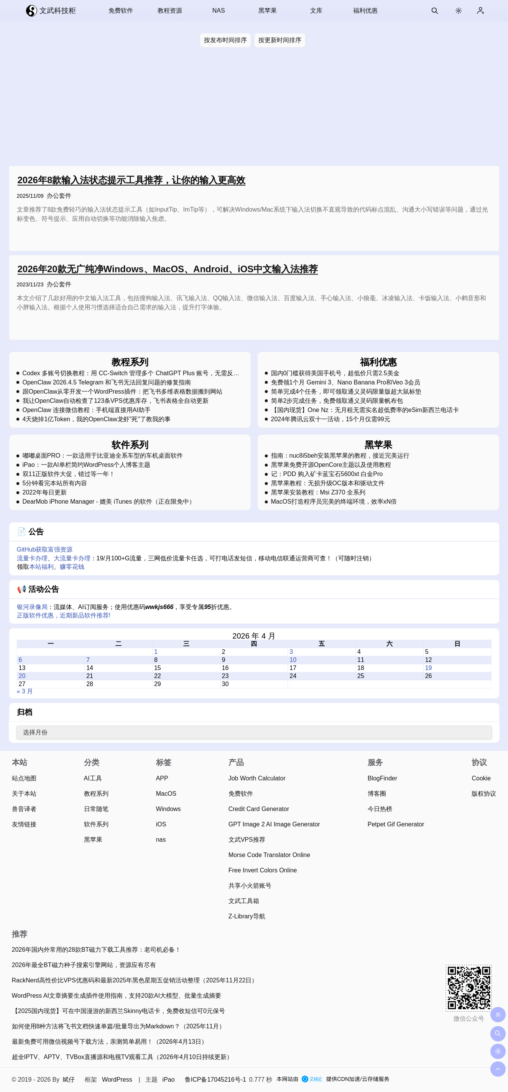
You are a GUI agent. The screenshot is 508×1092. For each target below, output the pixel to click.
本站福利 (41, 566)
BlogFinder (382, 778)
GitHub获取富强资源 (45, 549)
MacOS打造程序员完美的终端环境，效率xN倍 (334, 502)
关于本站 (24, 793)
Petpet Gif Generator (396, 824)
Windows (168, 809)
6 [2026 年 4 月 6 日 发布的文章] (20, 660)
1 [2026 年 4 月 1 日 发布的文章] (156, 652)
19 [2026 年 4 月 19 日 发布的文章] (428, 668)
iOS (161, 824)
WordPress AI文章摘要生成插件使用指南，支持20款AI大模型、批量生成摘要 (116, 995)
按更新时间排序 (279, 40)
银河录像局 (32, 607)
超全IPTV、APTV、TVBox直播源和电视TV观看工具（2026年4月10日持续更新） (122, 1057)
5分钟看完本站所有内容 (55, 483)
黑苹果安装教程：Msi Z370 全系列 (318, 492)
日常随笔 (96, 809)
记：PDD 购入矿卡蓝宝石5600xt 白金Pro (327, 474)
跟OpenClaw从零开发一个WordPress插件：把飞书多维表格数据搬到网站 (123, 392)
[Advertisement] (254, 108)
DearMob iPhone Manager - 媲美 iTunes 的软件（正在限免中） (109, 502)
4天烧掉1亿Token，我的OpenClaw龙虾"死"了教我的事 (97, 419)
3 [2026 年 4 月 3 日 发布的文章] (291, 652)
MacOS (166, 793)
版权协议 (484, 793)
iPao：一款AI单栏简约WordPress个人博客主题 (87, 465)
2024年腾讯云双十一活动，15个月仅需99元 (330, 419)
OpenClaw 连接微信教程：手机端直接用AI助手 (87, 410)
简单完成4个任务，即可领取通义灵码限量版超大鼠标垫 (346, 392)
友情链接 (24, 824)
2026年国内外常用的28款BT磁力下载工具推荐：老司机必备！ (96, 949)
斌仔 (68, 1079)
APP (162, 778)
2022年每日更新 (45, 492)
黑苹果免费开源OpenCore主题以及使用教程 (331, 465)
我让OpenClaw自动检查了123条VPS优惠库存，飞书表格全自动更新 (116, 401)
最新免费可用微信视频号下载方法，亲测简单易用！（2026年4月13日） (109, 1041)
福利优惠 (365, 10)
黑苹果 (267, 10)
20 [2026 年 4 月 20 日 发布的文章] (22, 676)
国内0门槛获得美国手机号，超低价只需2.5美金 (335, 373)
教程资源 (170, 10)
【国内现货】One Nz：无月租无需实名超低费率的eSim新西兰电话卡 (365, 410)
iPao (169, 1079)
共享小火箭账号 (250, 885)
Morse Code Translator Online (269, 855)
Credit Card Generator (259, 809)
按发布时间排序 (225, 40)
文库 (316, 10)
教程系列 (96, 793)
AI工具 (93, 778)
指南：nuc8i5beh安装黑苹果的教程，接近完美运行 (340, 456)
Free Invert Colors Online (263, 870)
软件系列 (96, 824)
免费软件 (121, 10)
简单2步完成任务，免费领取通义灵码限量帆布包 (337, 401)
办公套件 (59, 195)
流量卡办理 (32, 558)
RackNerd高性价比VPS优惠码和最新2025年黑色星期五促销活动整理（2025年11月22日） (135, 980)
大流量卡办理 (72, 558)
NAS (218, 10)
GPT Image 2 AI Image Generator (274, 824)
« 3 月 (25, 691)
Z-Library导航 (247, 916)
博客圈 (377, 793)
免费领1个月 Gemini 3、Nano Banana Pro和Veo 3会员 (346, 382)
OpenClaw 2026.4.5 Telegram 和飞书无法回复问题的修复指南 (107, 382)
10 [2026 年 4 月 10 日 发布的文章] (292, 660)
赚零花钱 (72, 566)
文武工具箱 (244, 901)
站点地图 (24, 778)
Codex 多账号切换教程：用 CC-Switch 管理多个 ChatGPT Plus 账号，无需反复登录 (130, 373)
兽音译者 (24, 809)
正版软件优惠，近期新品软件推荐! (63, 615)
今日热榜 (380, 809)
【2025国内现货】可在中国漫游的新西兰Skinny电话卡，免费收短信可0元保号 (118, 1011)
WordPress (117, 1079)
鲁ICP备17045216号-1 (215, 1079)
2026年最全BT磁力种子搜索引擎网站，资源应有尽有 (84, 965)
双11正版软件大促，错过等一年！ (69, 474)
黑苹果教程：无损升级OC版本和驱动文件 (328, 483)
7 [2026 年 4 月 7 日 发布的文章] (88, 660)
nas (161, 839)
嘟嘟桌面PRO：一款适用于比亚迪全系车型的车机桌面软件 (103, 456)
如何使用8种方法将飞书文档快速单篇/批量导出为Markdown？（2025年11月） (118, 1026)
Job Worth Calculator (257, 778)
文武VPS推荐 (247, 839)
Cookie (481, 778)
